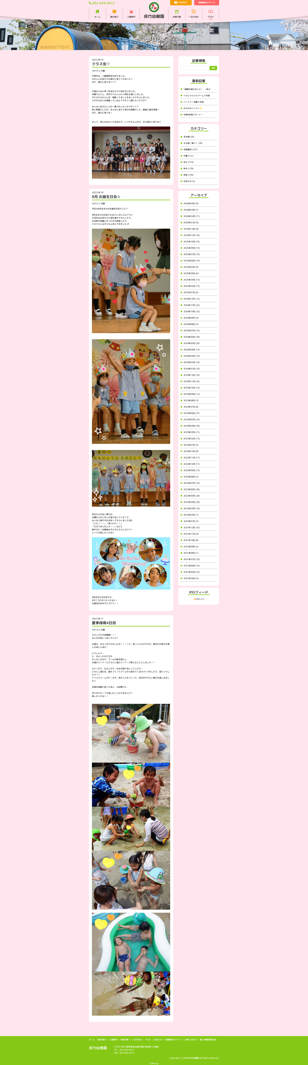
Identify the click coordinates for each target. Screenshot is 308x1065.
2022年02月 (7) (190, 514)
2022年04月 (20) (191, 502)
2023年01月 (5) (190, 445)
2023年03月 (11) (191, 432)
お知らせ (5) (189, 181)
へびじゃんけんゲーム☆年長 (196, 95)
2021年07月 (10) (191, 559)
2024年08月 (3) (190, 324)
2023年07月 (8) (190, 406)
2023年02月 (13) (191, 438)
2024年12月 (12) (191, 298)
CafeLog (154, 1063)
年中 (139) (188, 168)
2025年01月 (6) (190, 292)
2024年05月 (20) (191, 343)
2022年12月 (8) (190, 451)
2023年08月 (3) (190, 400)
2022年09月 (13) (191, 470)
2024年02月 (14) (191, 362)
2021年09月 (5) (190, 546)
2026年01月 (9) (190, 222)
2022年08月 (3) (190, 476)
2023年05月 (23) (191, 419)
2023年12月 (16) (191, 375)
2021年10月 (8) (190, 540)
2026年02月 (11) (191, 216)
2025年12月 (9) (190, 229)
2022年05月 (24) (191, 495)
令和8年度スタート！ (193, 114)
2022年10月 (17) (191, 464)
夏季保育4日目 (104, 622)
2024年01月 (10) (191, 368)
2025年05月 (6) (190, 267)
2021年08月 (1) (190, 553)
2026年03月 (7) (190, 209)
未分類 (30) (188, 136)
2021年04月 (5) (190, 578)
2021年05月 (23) (191, 572)
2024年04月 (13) (191, 349)
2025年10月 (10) (191, 241)
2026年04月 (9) (190, 203)
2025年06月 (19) (191, 260)
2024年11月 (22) (191, 305)
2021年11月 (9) (190, 533)
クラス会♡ (101, 63)
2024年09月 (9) (190, 317)
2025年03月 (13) (191, 279)
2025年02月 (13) (191, 286)
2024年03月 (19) (191, 356)
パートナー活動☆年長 (193, 102)
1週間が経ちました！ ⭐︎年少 (196, 89)
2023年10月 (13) (191, 387)
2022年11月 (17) (191, 457)
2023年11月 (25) (191, 381)
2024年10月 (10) (191, 311)
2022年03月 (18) (191, 508)
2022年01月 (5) (190, 521)
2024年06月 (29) (191, 337)
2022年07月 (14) (191, 483)
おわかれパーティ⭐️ (192, 108)
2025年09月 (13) (191, 248)
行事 (103, 70)
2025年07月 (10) (191, 254)
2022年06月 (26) (191, 489)
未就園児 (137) (190, 149)
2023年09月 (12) (191, 394)
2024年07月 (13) (191, 330)
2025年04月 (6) (190, 273)
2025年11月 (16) (191, 235)
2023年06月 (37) (191, 413)
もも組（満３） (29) (192, 143)
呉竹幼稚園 (98, 1047)
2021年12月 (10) (191, 527)
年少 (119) (188, 162)
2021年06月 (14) (191, 565)
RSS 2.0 (199, 599)
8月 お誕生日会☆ (106, 196)
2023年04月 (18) (191, 425)
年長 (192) (188, 174)
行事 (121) (188, 155)
